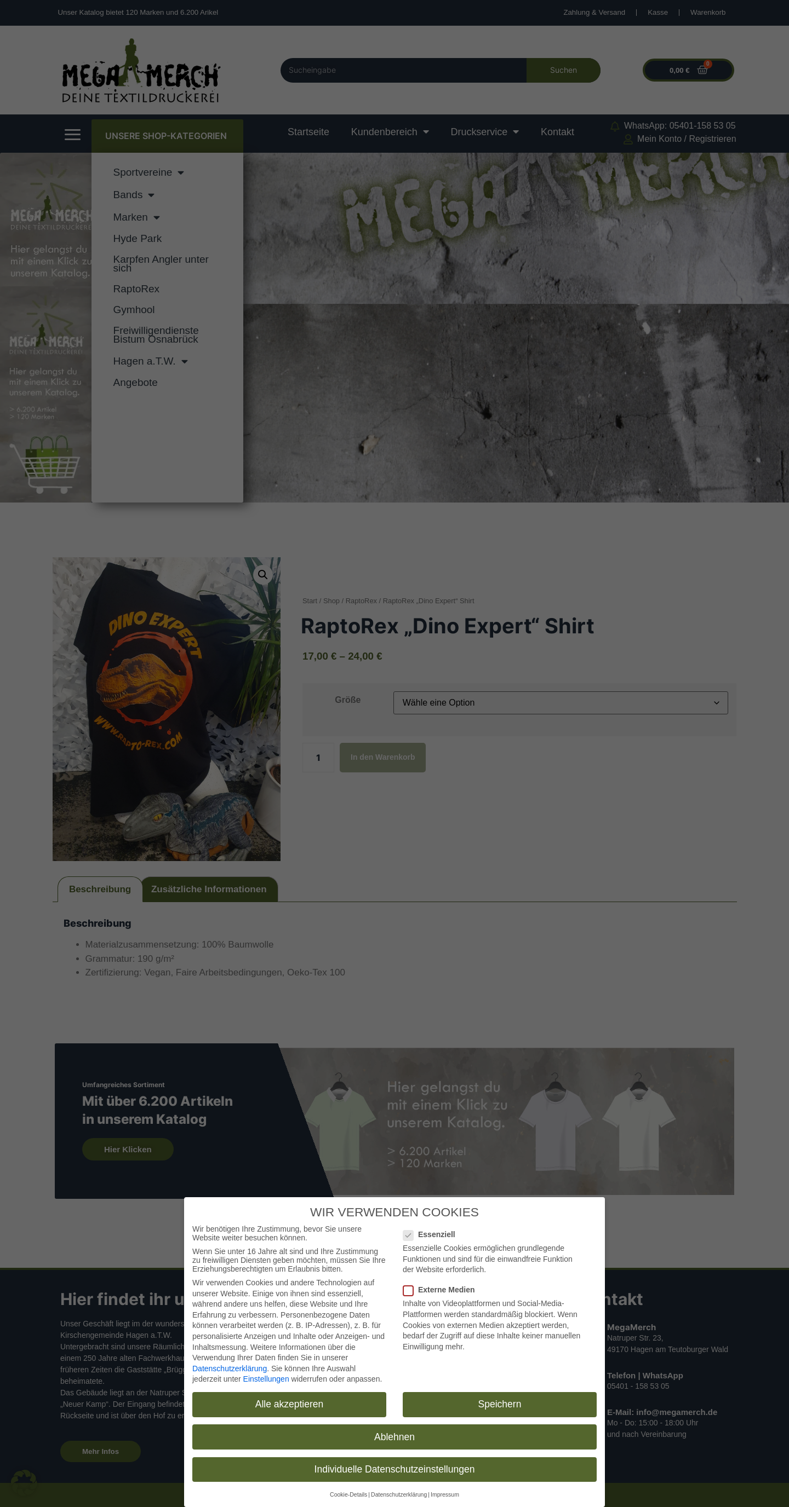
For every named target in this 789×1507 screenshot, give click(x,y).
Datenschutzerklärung (229, 1366)
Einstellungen (266, 1377)
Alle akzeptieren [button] (289, 1402)
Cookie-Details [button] (348, 1492)
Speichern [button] (500, 1402)
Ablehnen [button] (394, 1434)
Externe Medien (442, 1288)
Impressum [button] (445, 1492)
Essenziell (432, 1232)
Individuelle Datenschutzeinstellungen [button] (395, 1467)
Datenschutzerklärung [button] (399, 1492)
